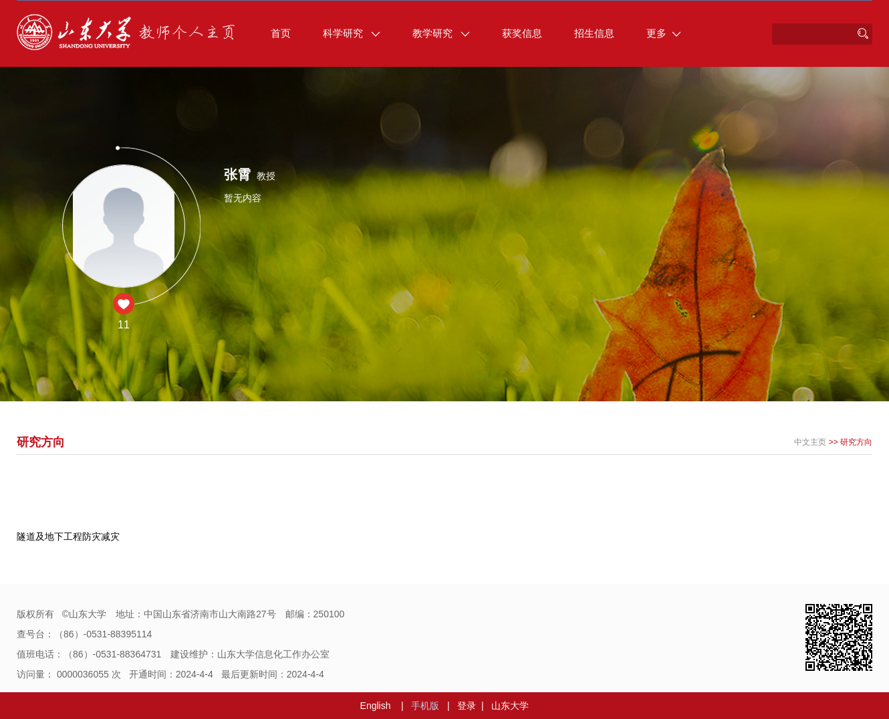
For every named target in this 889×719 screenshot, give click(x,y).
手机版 (425, 705)
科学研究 (351, 33)
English (375, 705)
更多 (663, 33)
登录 (466, 705)
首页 (281, 33)
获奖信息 (522, 33)
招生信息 (594, 33)
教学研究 (441, 33)
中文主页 (810, 442)
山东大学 (510, 705)
